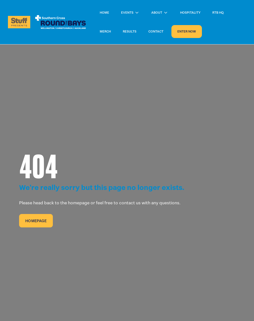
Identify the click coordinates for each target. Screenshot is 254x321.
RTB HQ (218, 12)
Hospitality (190, 12)
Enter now (186, 31)
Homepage (36, 221)
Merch (105, 31)
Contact (155, 31)
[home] (47, 22)
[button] (130, 12)
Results (129, 31)
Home (104, 12)
